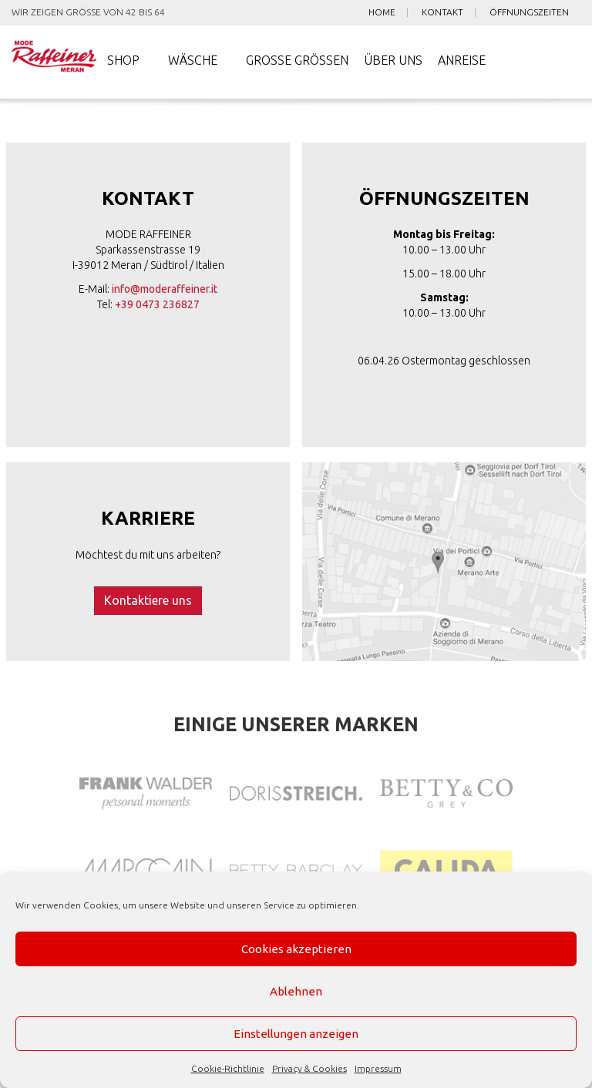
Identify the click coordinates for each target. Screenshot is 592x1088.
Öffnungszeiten (529, 12)
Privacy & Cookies (309, 1068)
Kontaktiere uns (148, 601)
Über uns (393, 61)
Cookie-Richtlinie (227, 1068)
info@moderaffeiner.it (164, 290)
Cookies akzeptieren (296, 948)
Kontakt (442, 12)
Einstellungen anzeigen (296, 1033)
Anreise (462, 61)
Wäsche (192, 61)
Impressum (378, 1068)
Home (381, 12)
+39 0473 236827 (157, 305)
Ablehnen (296, 991)
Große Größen (297, 61)
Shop (123, 61)
